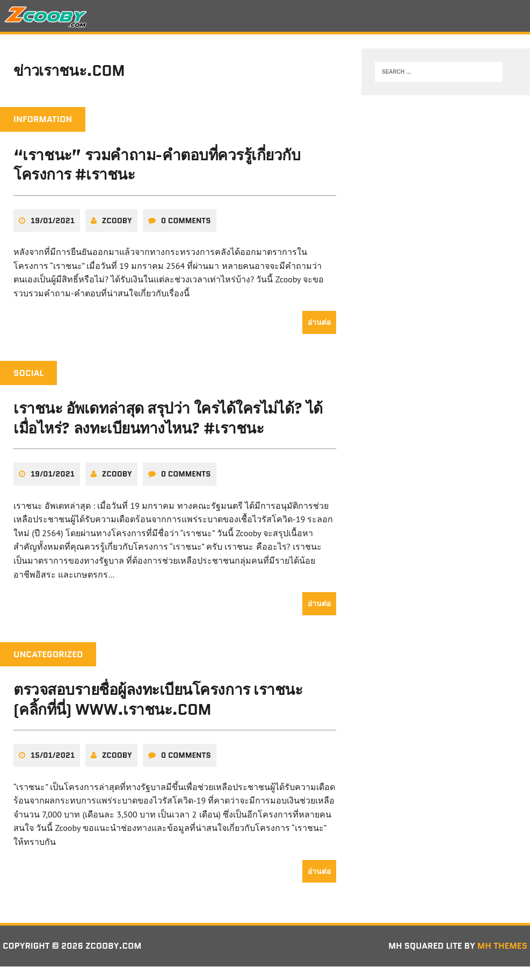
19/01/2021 (53, 221)
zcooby (117, 221)
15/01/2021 (53, 756)
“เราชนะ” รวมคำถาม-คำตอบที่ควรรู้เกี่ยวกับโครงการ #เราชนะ (156, 165)
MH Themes (502, 946)
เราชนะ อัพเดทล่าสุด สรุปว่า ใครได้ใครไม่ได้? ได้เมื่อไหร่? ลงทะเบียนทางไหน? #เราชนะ (168, 419)
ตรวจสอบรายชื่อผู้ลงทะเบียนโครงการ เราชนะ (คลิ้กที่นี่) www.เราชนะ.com (157, 700)
